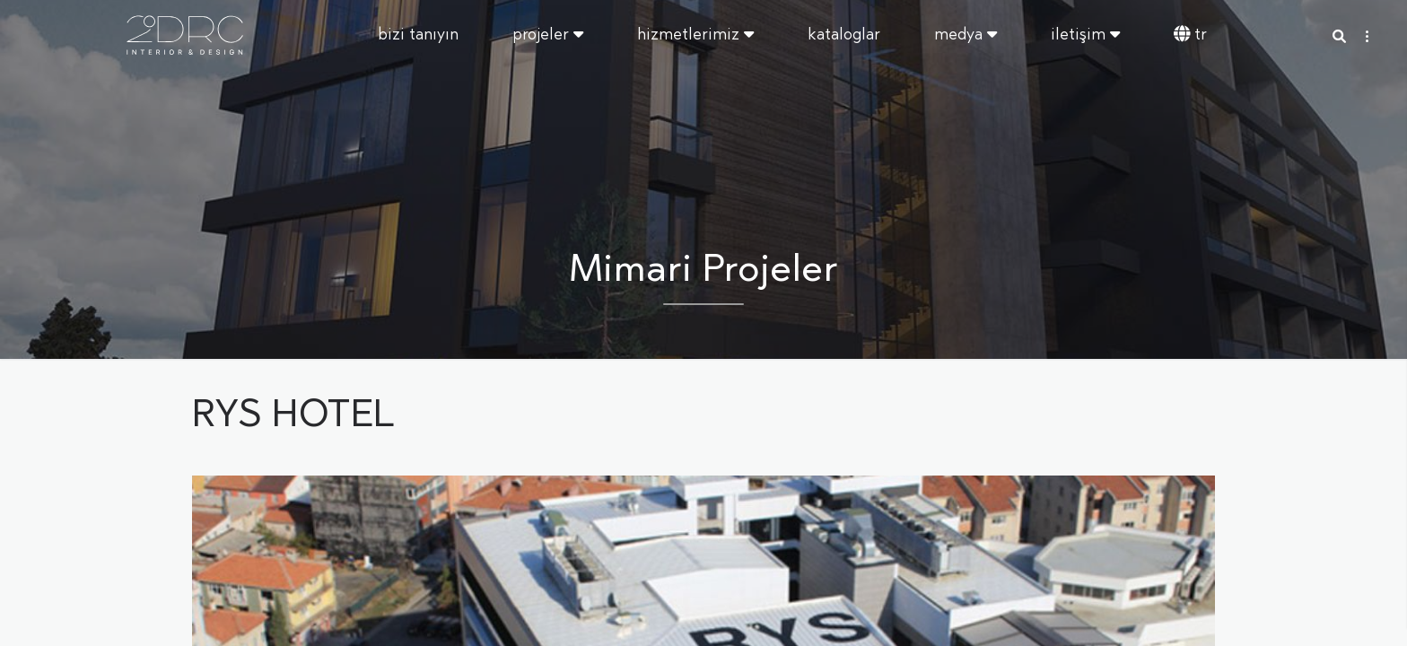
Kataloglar (844, 35)
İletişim (1085, 34)
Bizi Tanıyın (418, 35)
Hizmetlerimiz (695, 34)
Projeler (547, 34)
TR (1190, 34)
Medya (965, 34)
